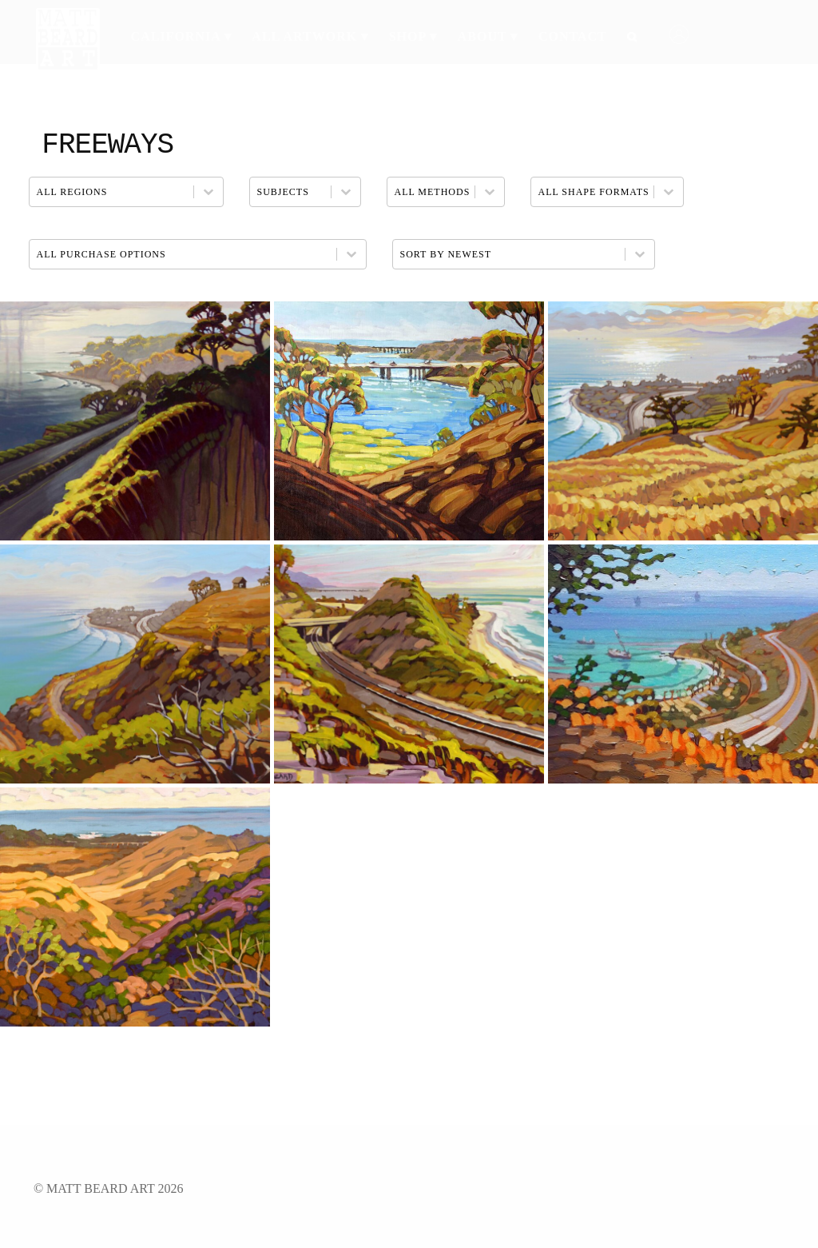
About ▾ (488, 36)
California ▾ (181, 36)
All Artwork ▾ (310, 36)
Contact (572, 36)
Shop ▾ (413, 36)
